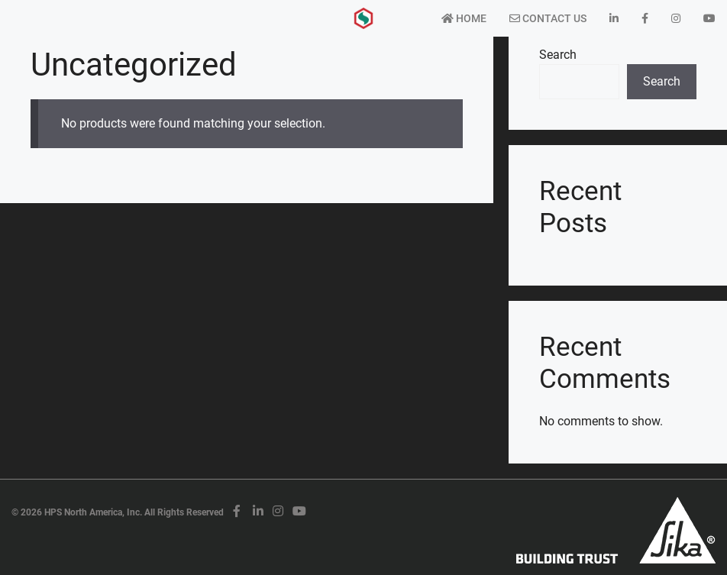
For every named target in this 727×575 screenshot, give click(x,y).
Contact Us (547, 18)
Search (558, 54)
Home (463, 18)
